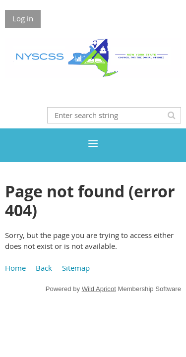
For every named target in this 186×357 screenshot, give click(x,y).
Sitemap (76, 268)
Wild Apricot (99, 289)
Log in (22, 18)
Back (44, 268)
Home (15, 268)
